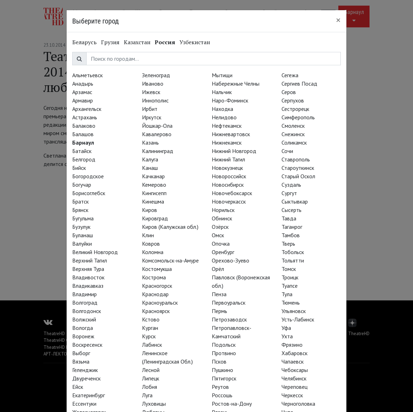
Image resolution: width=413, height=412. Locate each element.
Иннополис (155, 100)
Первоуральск (228, 302)
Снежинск (293, 134)
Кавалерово (156, 134)
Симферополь (298, 117)
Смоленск (293, 125)
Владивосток (88, 277)
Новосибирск (228, 184)
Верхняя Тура (88, 268)
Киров (149, 209)
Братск (80, 201)
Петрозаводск (229, 319)
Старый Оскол (298, 176)
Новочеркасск (229, 201)
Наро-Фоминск (230, 100)
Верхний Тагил (89, 260)
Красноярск (156, 310)
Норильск (223, 209)
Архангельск (86, 108)
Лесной (151, 369)
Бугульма (83, 218)
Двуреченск (86, 378)
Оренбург (223, 251)
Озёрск (220, 226)
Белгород (83, 159)
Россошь (222, 395)
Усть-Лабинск (298, 319)
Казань (150, 142)
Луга (147, 395)
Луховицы (154, 403)
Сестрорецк (295, 108)
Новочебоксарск (232, 193)
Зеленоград (156, 75)
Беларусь (84, 42)
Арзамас (82, 91)
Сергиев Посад (299, 83)
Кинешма (153, 201)
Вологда (82, 327)
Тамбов (291, 235)
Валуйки (82, 243)
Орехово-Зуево (230, 260)
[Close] (338, 20)
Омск (218, 235)
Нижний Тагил (228, 159)
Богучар (81, 184)
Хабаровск (294, 353)
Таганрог (292, 226)
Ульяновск (294, 310)
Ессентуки (84, 403)
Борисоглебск (88, 193)
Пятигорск (224, 378)
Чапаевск (293, 361)
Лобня (149, 386)
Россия (165, 42)
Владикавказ (87, 285)
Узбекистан (195, 42)
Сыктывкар (295, 201)
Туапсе (290, 285)
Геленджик (85, 369)
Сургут (289, 193)
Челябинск (294, 378)
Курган (150, 327)
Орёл (218, 268)
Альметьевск (87, 75)
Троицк (290, 277)
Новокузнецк (227, 167)
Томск (289, 268)
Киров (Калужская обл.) (170, 226)
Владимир (84, 294)
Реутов (220, 386)
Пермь (219, 310)
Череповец (294, 386)
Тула (287, 294)
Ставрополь (296, 159)
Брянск (80, 209)
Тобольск (293, 251)
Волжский (84, 319)
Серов (289, 91)
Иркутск (151, 117)
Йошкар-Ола (157, 125)
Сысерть (292, 209)
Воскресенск (87, 344)
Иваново (152, 83)
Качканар (153, 176)
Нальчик (222, 91)
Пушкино (222, 369)
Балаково (83, 125)
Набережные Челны (235, 83)
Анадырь (82, 83)
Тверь (288, 243)
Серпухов (293, 100)
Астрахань (84, 117)
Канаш (150, 167)
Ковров (151, 243)
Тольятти (293, 260)
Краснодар (155, 294)
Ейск (77, 386)
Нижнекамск (227, 142)
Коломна (152, 251)
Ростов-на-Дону (232, 403)
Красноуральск (160, 302)
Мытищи (222, 75)
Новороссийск (229, 176)
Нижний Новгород (234, 150)
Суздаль (291, 184)
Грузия (110, 42)
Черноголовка (298, 403)
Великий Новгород (95, 251)
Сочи (287, 150)
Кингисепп (154, 193)
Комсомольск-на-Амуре (170, 260)
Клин (148, 235)
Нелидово (224, 117)
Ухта (287, 336)
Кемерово (154, 184)
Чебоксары (295, 369)
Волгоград (84, 302)
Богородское (88, 176)
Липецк (150, 378)
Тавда (289, 218)
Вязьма (80, 361)
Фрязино (292, 344)
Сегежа (290, 75)
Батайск (82, 150)
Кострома (154, 277)
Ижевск (151, 91)
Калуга (150, 159)
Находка (222, 108)
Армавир (82, 100)
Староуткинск (298, 167)
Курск (149, 336)
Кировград (155, 218)
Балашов (83, 134)
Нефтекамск (227, 125)
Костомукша (157, 268)
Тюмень (291, 302)
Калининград (157, 150)
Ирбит (149, 108)
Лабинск (152, 344)
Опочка (221, 243)
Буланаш (82, 235)
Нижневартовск (231, 134)
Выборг (81, 353)
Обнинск (222, 218)
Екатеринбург (88, 395)
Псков (219, 361)
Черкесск (292, 395)
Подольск (224, 344)
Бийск (79, 167)
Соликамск (294, 142)
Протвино (224, 353)
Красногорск (157, 285)
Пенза (219, 294)
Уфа (286, 327)
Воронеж (83, 336)
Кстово (151, 319)
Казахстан (137, 42)
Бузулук (81, 226)
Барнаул (83, 142)
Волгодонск (86, 310)
